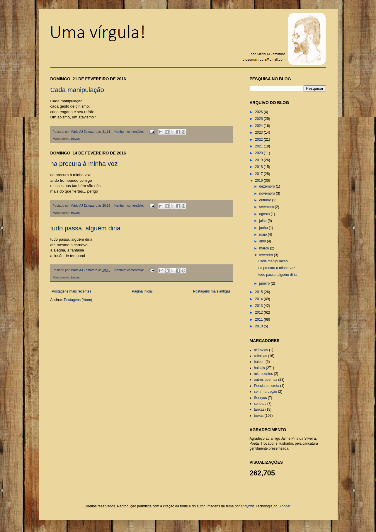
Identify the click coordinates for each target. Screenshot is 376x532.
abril (263, 241)
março (264, 248)
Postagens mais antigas (211, 291)
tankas (259, 409)
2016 (259, 181)
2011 (259, 319)
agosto (264, 214)
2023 (259, 132)
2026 (259, 112)
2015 (259, 292)
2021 (259, 146)
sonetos (260, 404)
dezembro (267, 186)
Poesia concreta (266, 386)
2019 (259, 160)
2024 (259, 126)
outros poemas (265, 380)
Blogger (284, 506)
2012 (259, 312)
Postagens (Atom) (78, 300)
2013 (259, 306)
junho (264, 228)
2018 (259, 167)
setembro (267, 207)
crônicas (260, 356)
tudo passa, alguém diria (85, 228)
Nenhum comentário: (129, 131)
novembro (267, 193)
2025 (259, 119)
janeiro (264, 283)
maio (263, 234)
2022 (259, 139)
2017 (259, 174)
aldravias (261, 350)
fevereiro (266, 255)
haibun (259, 362)
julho (263, 221)
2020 (259, 153)
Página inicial (142, 291)
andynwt (247, 506)
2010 (259, 326)
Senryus (260, 398)
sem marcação (265, 392)
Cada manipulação (77, 90)
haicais (259, 368)
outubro (265, 200)
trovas (75, 138)
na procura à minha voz (84, 163)
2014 (259, 299)
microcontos (263, 374)
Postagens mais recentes (71, 291)
